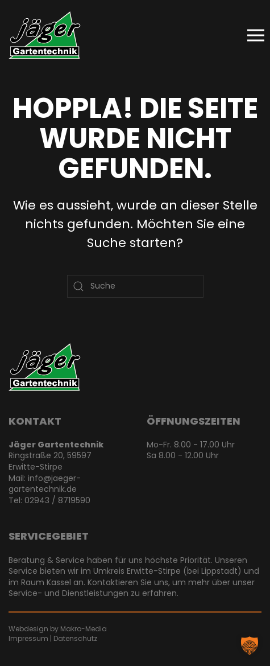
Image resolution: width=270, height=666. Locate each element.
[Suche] (135, 286)
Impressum (28, 638)
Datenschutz (75, 638)
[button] (255, 35)
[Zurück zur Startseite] (45, 35)
